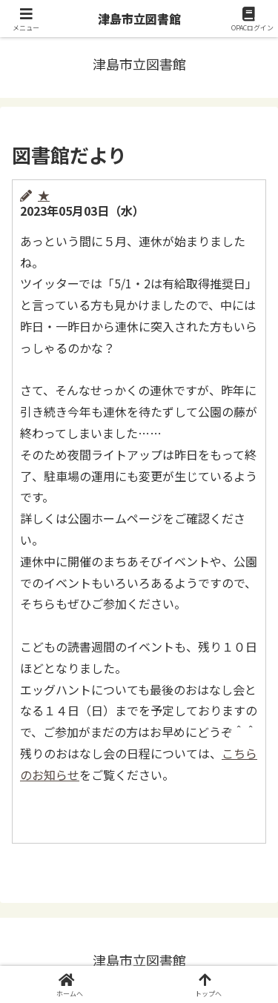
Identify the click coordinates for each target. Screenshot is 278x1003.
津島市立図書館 (139, 18)
